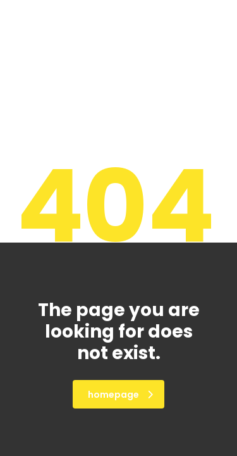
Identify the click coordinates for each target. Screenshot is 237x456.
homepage (120, 394)
